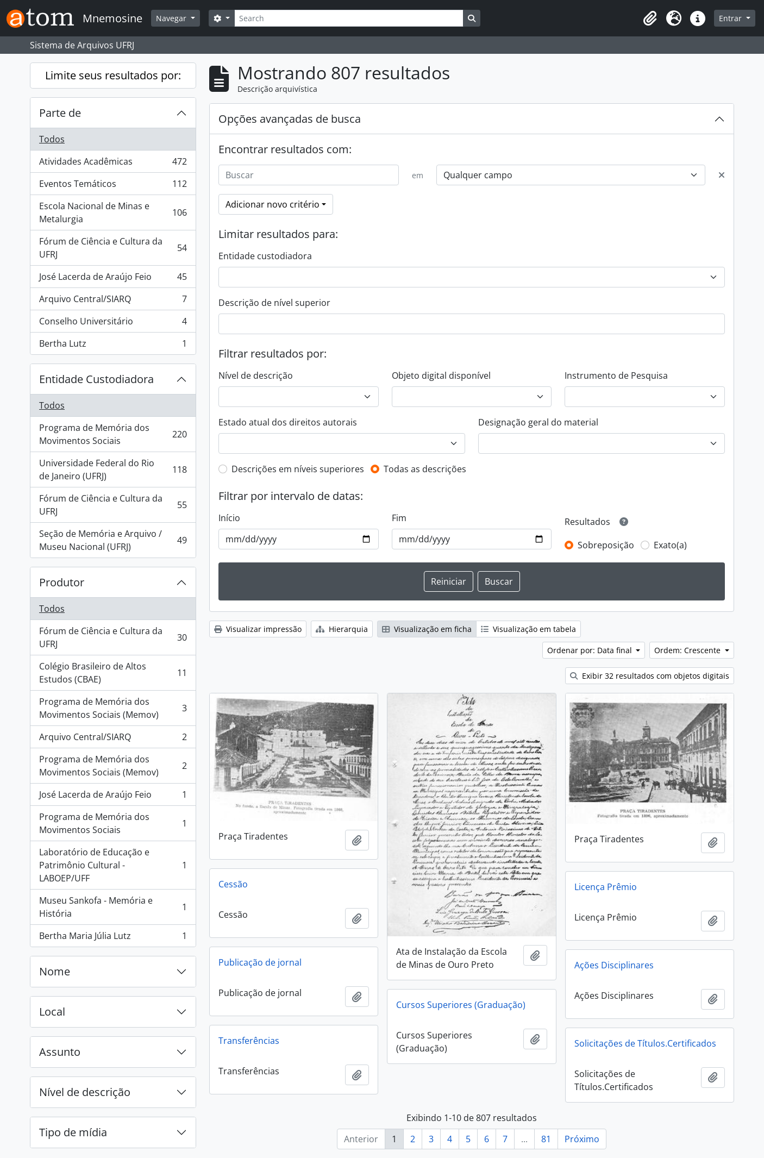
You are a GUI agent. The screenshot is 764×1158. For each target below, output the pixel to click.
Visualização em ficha (427, 629)
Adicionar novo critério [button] (273, 204)
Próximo (582, 1139)
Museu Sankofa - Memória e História (113, 906)
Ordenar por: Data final (590, 650)
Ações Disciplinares (614, 965)
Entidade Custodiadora (96, 379)
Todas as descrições (425, 469)
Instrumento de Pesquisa (616, 375)
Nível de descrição (84, 1092)
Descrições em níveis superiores (297, 469)
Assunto (59, 1051)
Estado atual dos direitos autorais (287, 422)
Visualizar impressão (258, 629)
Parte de (60, 112)
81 (546, 1139)
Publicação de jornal (260, 962)
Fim (399, 518)
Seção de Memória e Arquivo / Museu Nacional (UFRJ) (113, 540)
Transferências (248, 1041)
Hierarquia (342, 629)
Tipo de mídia (73, 1132)
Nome (54, 971)
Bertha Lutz (113, 345)
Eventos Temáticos (113, 186)
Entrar (731, 18)
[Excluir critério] (721, 174)
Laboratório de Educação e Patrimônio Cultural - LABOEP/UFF (113, 865)
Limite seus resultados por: (113, 75)
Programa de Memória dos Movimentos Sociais (113, 434)
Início (229, 518)
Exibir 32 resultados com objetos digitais (649, 676)
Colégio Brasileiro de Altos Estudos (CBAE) (113, 672)
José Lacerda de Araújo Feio (113, 279)
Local (52, 1011)
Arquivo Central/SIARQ (113, 301)
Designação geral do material (538, 422)
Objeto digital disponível (441, 375)
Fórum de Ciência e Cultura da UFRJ (113, 247)
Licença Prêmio (605, 887)
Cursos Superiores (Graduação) (460, 1005)
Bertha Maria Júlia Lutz (113, 938)
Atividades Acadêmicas (113, 164)
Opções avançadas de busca (289, 118)
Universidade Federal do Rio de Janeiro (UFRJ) (113, 469)
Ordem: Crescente (688, 650)
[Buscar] (308, 175)
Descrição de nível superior (274, 303)
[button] (650, 18)
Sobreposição (606, 545)
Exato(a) (670, 545)
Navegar (172, 18)
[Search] (349, 18)
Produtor (61, 582)
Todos (52, 139)
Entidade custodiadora (265, 256)
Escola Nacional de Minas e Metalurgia (113, 212)
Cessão (233, 884)
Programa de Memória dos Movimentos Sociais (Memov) (113, 708)
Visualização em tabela (528, 629)
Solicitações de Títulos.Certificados (645, 1043)
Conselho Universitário (113, 324)
